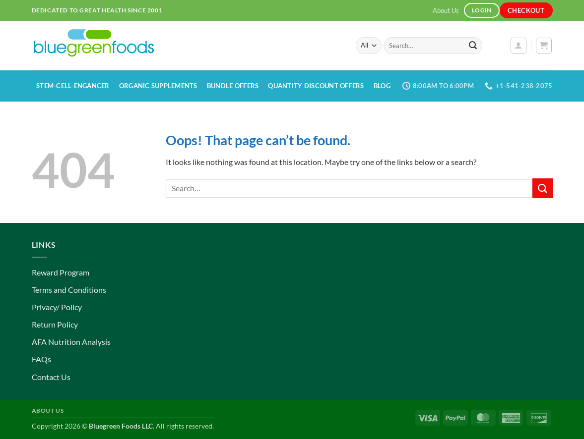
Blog (382, 86)
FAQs (41, 359)
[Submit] (472, 45)
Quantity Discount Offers (316, 86)
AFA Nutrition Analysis (71, 341)
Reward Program (60, 272)
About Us (446, 10)
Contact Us (51, 377)
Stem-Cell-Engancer (73, 86)
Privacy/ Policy (57, 307)
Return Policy (55, 324)
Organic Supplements (158, 86)
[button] (518, 46)
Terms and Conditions (69, 289)
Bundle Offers (233, 86)
